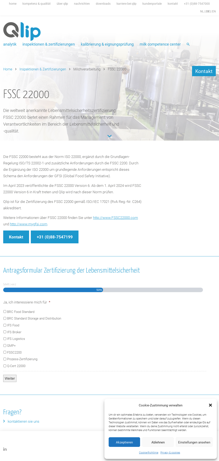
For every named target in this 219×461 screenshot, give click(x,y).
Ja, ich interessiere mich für (26, 302)
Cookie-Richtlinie (148, 452)
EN (214, 11)
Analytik (9, 44)
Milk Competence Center (160, 44)
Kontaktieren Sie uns (23, 421)
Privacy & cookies (170, 452)
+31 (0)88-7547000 (197, 3)
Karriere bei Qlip (126, 3)
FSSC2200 (14, 352)
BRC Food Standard (20, 311)
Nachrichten (82, 3)
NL (202, 11)
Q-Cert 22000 (16, 366)
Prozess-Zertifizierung (22, 359)
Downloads (103, 3)
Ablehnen (158, 442)
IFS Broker (14, 332)
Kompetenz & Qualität (36, 3)
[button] (210, 405)
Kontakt (173, 3)
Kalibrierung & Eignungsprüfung (107, 44)
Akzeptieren (124, 442)
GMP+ (11, 345)
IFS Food (13, 325)
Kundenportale (152, 3)
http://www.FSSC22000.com (115, 217)
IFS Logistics (16, 338)
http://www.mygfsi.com (28, 224)
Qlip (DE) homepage (22, 31)
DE (208, 11)
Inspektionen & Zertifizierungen (48, 44)
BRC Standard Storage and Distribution (34, 318)
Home (12, 3)
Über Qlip (62, 3)
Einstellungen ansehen (194, 442)
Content (109, 136)
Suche (188, 44)
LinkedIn (5, 449)
